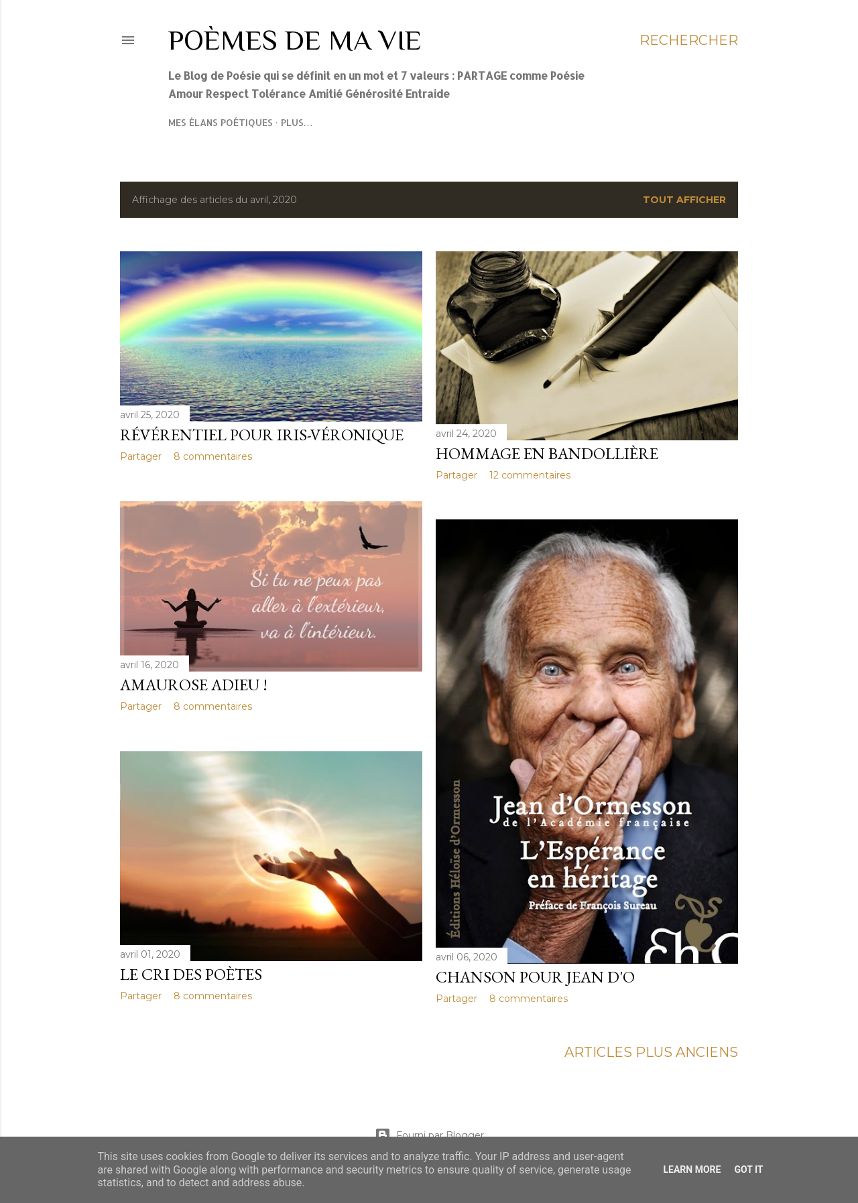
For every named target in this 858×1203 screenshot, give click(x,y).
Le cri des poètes (191, 974)
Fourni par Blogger (429, 1135)
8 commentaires (213, 456)
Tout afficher (684, 200)
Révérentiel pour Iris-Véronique (262, 434)
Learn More (692, 1169)
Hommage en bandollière (547, 453)
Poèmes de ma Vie (295, 40)
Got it (748, 1169)
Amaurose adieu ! (193, 684)
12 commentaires (529, 475)
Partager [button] (141, 456)
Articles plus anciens (651, 1052)
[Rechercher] (688, 40)
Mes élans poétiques (220, 122)
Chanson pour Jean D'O (535, 976)
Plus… (297, 122)
